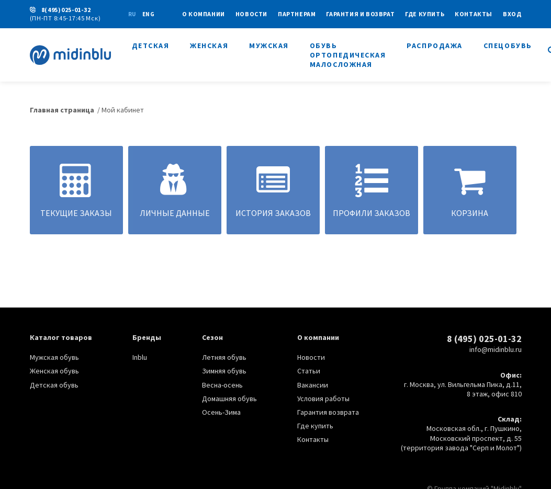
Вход (512, 14)
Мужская (269, 45)
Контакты (473, 14)
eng (148, 14)
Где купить (424, 14)
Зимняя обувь (224, 371)
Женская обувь (54, 371)
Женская (209, 45)
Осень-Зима (221, 412)
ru (132, 14)
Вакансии (312, 385)
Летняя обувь (224, 357)
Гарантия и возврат (360, 14)
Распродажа (434, 45)
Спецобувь (507, 45)
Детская (151, 45)
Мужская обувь (54, 357)
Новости (251, 14)
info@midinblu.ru (495, 349)
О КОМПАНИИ (203, 14)
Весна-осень (222, 385)
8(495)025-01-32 (66, 10)
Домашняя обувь (229, 398)
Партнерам (297, 14)
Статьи (308, 371)
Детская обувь (54, 385)
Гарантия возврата (328, 412)
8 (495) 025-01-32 (484, 339)
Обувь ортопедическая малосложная (348, 55)
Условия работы (323, 398)
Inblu (139, 357)
